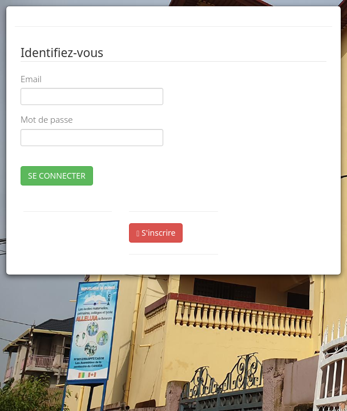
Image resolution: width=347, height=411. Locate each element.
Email (31, 78)
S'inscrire (155, 232)
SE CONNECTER (57, 175)
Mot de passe (46, 119)
